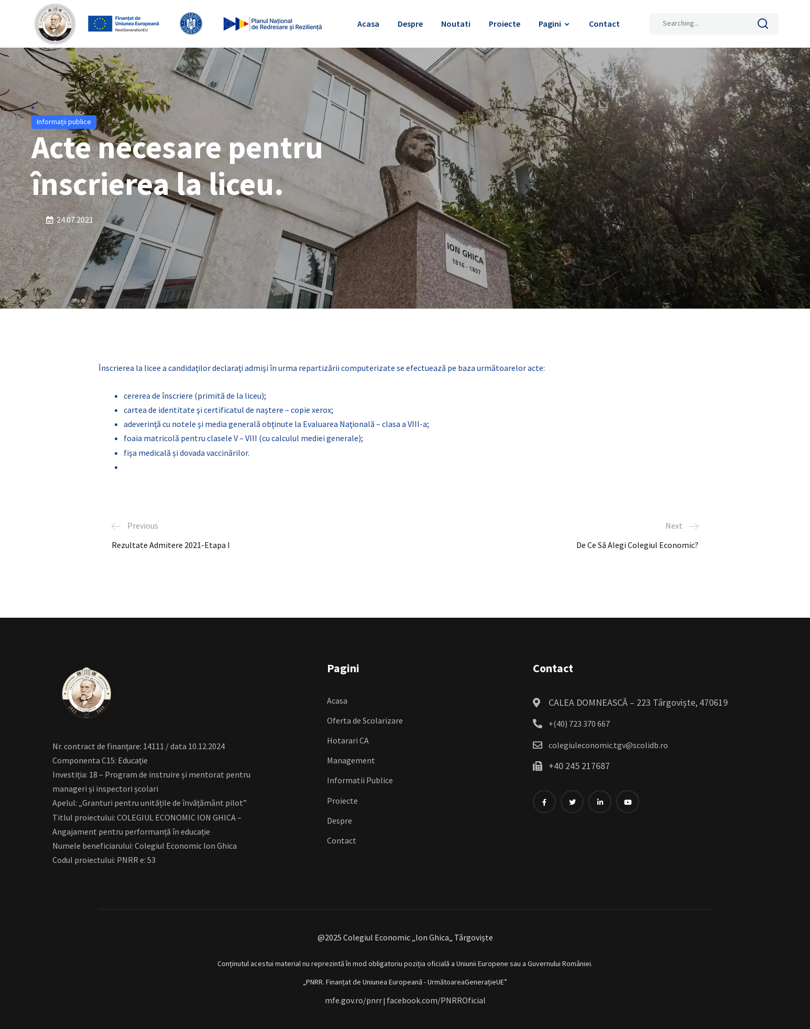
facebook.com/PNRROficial (436, 1000)
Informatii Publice (360, 780)
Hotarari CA (348, 740)
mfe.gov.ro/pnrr (353, 1000)
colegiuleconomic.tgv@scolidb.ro (608, 745)
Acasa (368, 23)
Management (351, 760)
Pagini (550, 23)
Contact (604, 23)
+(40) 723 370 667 (579, 723)
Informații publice (64, 121)
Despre (410, 23)
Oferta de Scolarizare (365, 720)
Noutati (455, 23)
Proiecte (504, 23)
